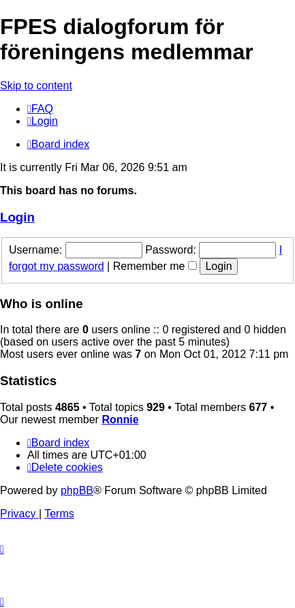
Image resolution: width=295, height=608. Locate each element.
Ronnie (120, 419)
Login (17, 217)
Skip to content (36, 85)
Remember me (155, 266)
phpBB (77, 490)
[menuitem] (40, 109)
